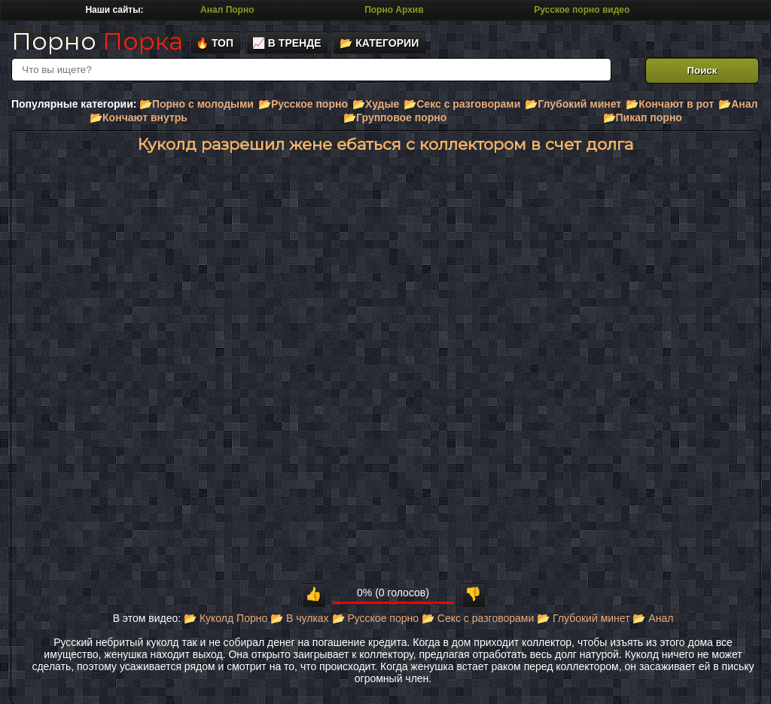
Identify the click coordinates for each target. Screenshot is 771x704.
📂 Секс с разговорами (478, 618)
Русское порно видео (581, 10)
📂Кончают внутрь (138, 117)
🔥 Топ (214, 43)
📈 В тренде (287, 43)
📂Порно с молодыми (196, 104)
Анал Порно (227, 10)
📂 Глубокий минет (583, 618)
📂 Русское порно (375, 618)
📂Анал (737, 104)
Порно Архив (393, 10)
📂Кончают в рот (670, 104)
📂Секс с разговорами (462, 104)
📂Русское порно (303, 104)
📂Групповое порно (394, 117)
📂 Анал (652, 618)
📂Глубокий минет (573, 104)
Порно (97, 41)
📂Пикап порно (642, 117)
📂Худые (375, 104)
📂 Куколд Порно (225, 618)
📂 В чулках (299, 618)
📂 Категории (379, 43)
